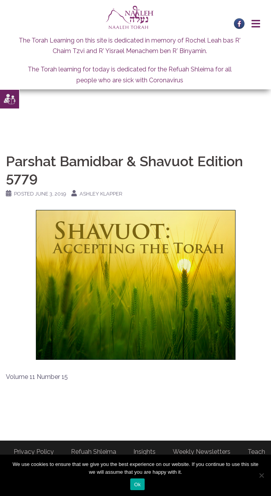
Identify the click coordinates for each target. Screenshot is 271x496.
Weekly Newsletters (201, 451)
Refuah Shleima (93, 451)
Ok (137, 484)
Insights (144, 451)
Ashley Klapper (101, 194)
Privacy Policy (34, 451)
